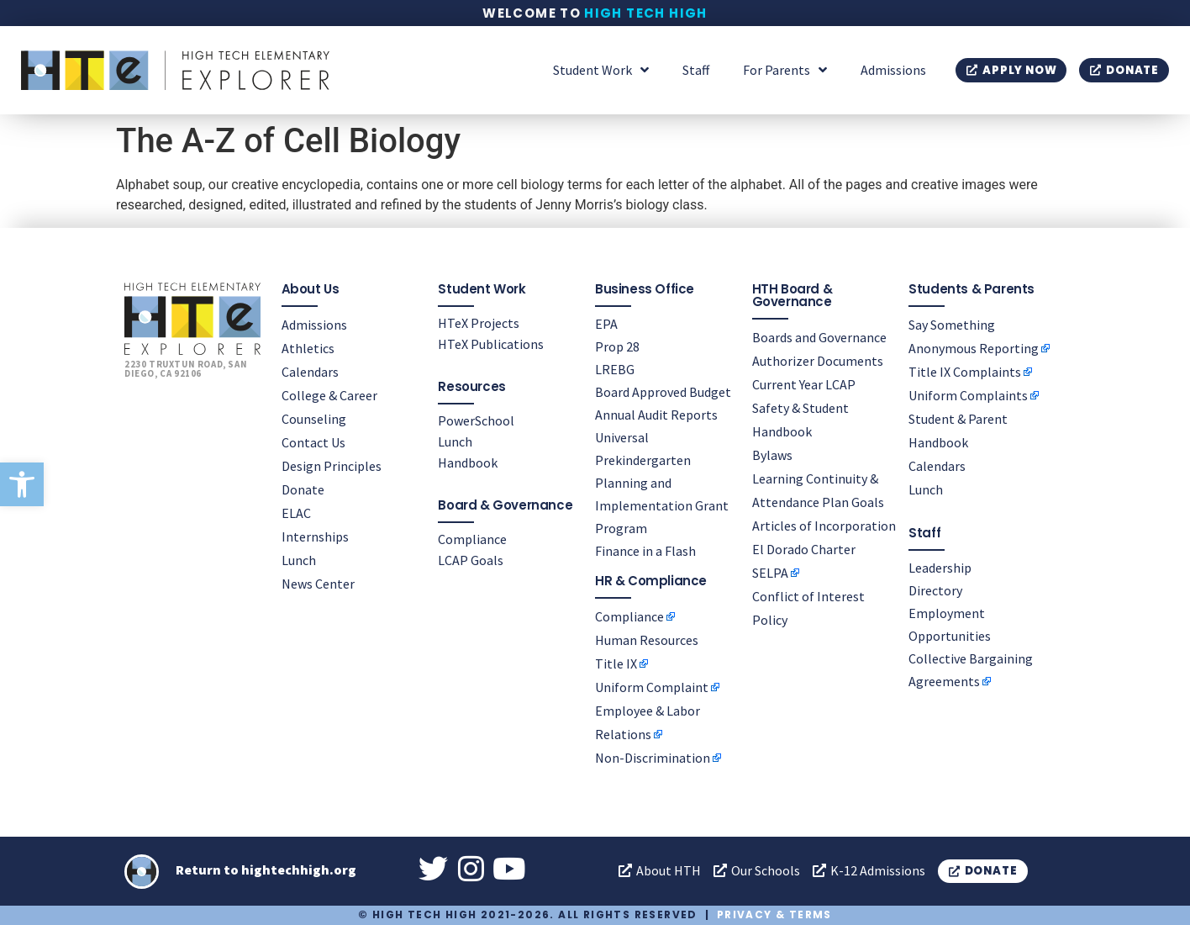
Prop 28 (617, 346)
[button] (22, 484)
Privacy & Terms (774, 914)
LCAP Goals (470, 560)
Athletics (308, 348)
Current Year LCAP (804, 384)
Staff (695, 69)
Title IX (616, 663)
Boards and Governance (819, 337)
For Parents (785, 70)
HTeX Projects (478, 322)
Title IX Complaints (964, 371)
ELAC (296, 513)
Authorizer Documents (817, 360)
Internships (315, 536)
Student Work (601, 70)
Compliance (472, 539)
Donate (303, 489)
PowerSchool (476, 420)
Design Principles (332, 465)
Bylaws (772, 455)
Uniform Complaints (968, 395)
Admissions (893, 69)
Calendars (310, 371)
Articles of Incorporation (824, 525)
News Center (318, 583)
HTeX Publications (491, 344)
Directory (935, 590)
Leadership (939, 567)
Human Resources (646, 640)
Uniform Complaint (651, 687)
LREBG (614, 369)
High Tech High (646, 13)
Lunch (299, 560)
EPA (606, 323)
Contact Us (313, 442)
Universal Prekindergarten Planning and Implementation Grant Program (662, 482)
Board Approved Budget (663, 391)
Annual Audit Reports (656, 414)
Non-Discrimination (652, 757)
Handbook (468, 462)
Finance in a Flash (645, 550)
